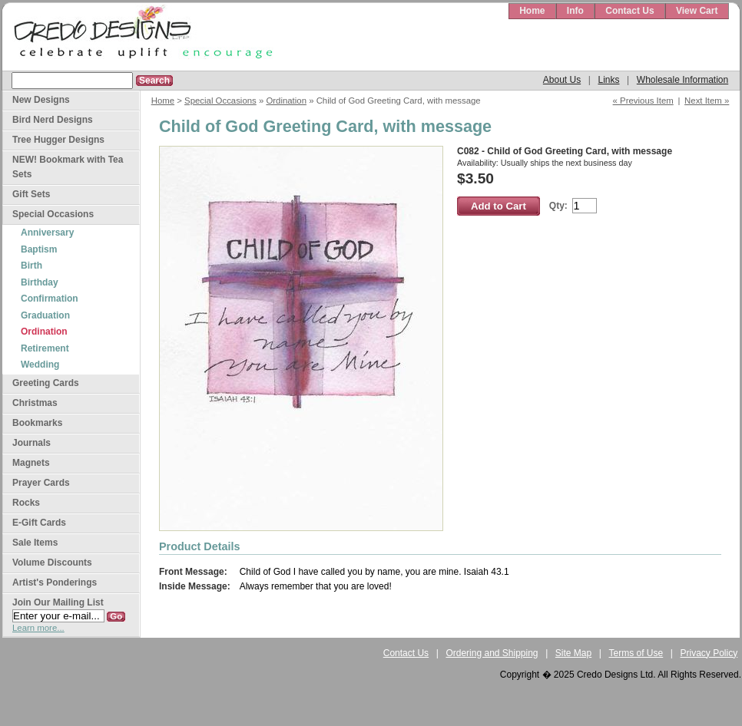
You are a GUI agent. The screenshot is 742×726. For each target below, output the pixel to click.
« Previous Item (643, 100)
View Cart (696, 10)
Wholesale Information (682, 79)
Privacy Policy (709, 653)
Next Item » (706, 100)
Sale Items (35, 542)
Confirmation (49, 298)
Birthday (39, 282)
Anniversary (47, 232)
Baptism (39, 249)
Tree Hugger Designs (58, 139)
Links (608, 79)
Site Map (573, 653)
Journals (31, 442)
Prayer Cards (41, 482)
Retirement (45, 348)
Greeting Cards (45, 383)
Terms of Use (636, 653)
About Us (562, 79)
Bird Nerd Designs (52, 119)
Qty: (558, 205)
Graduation (45, 315)
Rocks (26, 502)
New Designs (41, 99)
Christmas (35, 403)
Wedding (40, 364)
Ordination (286, 100)
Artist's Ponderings (54, 582)
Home (532, 10)
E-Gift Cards (39, 522)
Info (575, 10)
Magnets (31, 462)
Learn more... (38, 627)
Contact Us (629, 10)
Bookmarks (37, 422)
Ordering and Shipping (492, 653)
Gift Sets (31, 194)
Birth (31, 265)
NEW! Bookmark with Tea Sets (67, 167)
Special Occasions (220, 100)
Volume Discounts (52, 562)
